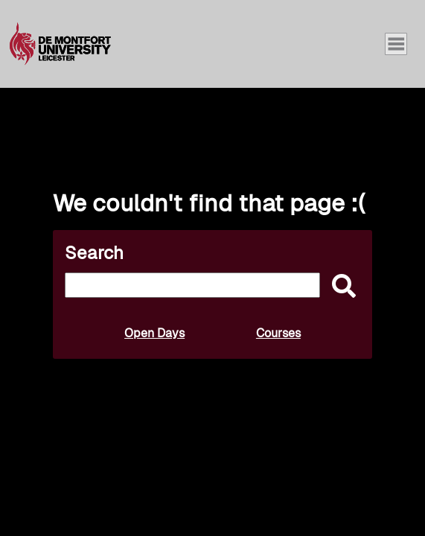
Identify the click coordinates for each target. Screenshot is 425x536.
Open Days (154, 333)
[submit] (340, 287)
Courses (278, 333)
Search (94, 253)
